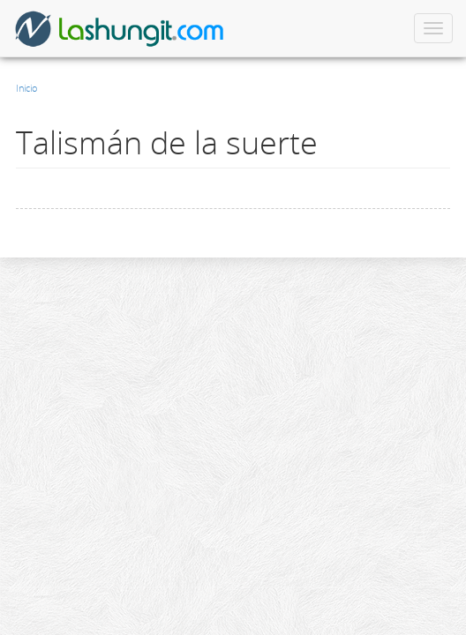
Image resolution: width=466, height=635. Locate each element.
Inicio (26, 87)
